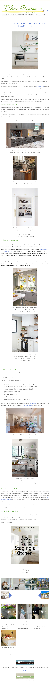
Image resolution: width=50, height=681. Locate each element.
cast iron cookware (28, 405)
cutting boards (33, 403)
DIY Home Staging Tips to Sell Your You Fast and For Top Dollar (33, 515)
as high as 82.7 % (40, 85)
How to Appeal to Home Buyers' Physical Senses (43, 583)
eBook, (18, 515)
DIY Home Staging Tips (8, 679)
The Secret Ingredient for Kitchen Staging (7, 584)
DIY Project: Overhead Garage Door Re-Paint (31, 610)
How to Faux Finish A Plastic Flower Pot (6, 610)
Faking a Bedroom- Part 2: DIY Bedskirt (43, 610)
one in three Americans (18, 92)
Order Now (25, 646)
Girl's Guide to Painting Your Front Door (19, 610)
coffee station (22, 375)
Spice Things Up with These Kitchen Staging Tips (19, 583)
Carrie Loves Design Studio (24, 679)
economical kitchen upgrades (42, 375)
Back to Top (46, 679)
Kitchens (26, 572)
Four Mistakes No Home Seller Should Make (31, 583)
